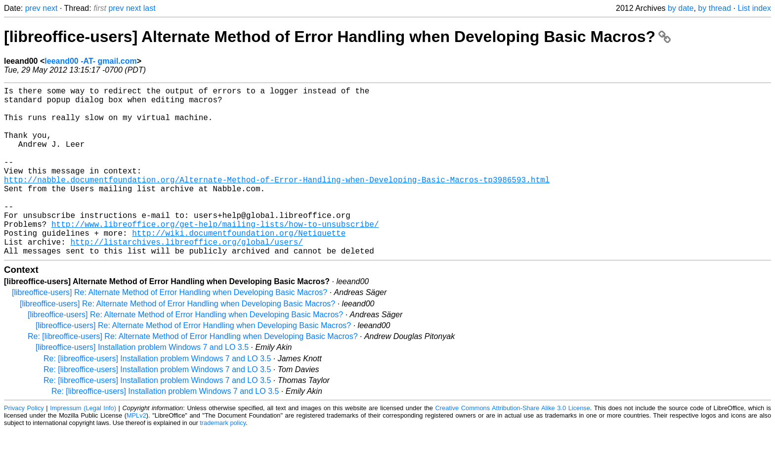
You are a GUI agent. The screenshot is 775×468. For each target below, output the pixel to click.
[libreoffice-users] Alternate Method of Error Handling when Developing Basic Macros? (337, 36)
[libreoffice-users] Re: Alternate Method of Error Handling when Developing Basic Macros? (169, 330)
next (50, 8)
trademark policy (223, 460)
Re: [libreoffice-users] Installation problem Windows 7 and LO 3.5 (157, 396)
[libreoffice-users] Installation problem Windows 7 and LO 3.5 (142, 385)
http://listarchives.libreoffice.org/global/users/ (186, 277)
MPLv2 (136, 453)
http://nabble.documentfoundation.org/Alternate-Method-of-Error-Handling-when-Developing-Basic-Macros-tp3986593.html (277, 201)
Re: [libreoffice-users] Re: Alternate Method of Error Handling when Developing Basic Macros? (193, 374)
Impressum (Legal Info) (83, 445)
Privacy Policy (24, 445)
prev (33, 8)
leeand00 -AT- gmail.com (90, 61)
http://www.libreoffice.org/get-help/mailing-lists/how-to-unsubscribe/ (215, 255)
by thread (714, 8)
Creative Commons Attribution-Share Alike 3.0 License (512, 445)
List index (754, 8)
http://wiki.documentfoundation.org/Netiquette (238, 266)
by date (680, 8)
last (149, 8)
